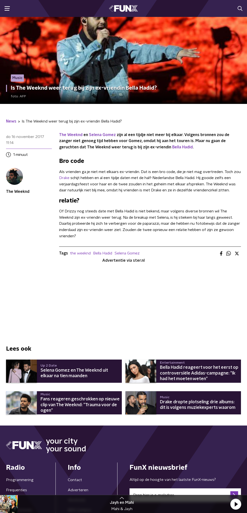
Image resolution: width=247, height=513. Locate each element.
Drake (64, 178)
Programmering (20, 480)
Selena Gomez (102, 135)
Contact (75, 480)
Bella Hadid (182, 147)
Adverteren (78, 490)
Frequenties (16, 490)
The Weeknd (70, 135)
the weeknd (80, 253)
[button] (235, 504)
